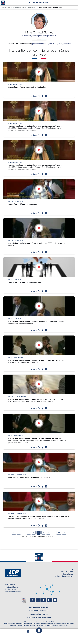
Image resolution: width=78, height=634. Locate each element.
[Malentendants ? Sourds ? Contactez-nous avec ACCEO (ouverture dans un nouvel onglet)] (23, 600)
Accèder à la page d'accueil (3, 3)
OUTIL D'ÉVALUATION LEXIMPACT (38, 618)
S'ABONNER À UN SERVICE (38, 614)
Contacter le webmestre (47, 623)
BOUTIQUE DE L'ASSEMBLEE (38, 607)
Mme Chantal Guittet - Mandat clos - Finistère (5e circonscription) (25, 7)
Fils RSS (58, 623)
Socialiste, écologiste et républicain (39, 36)
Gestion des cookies (68, 623)
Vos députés (6, 7)
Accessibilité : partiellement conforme (27, 623)
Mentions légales (9, 623)
